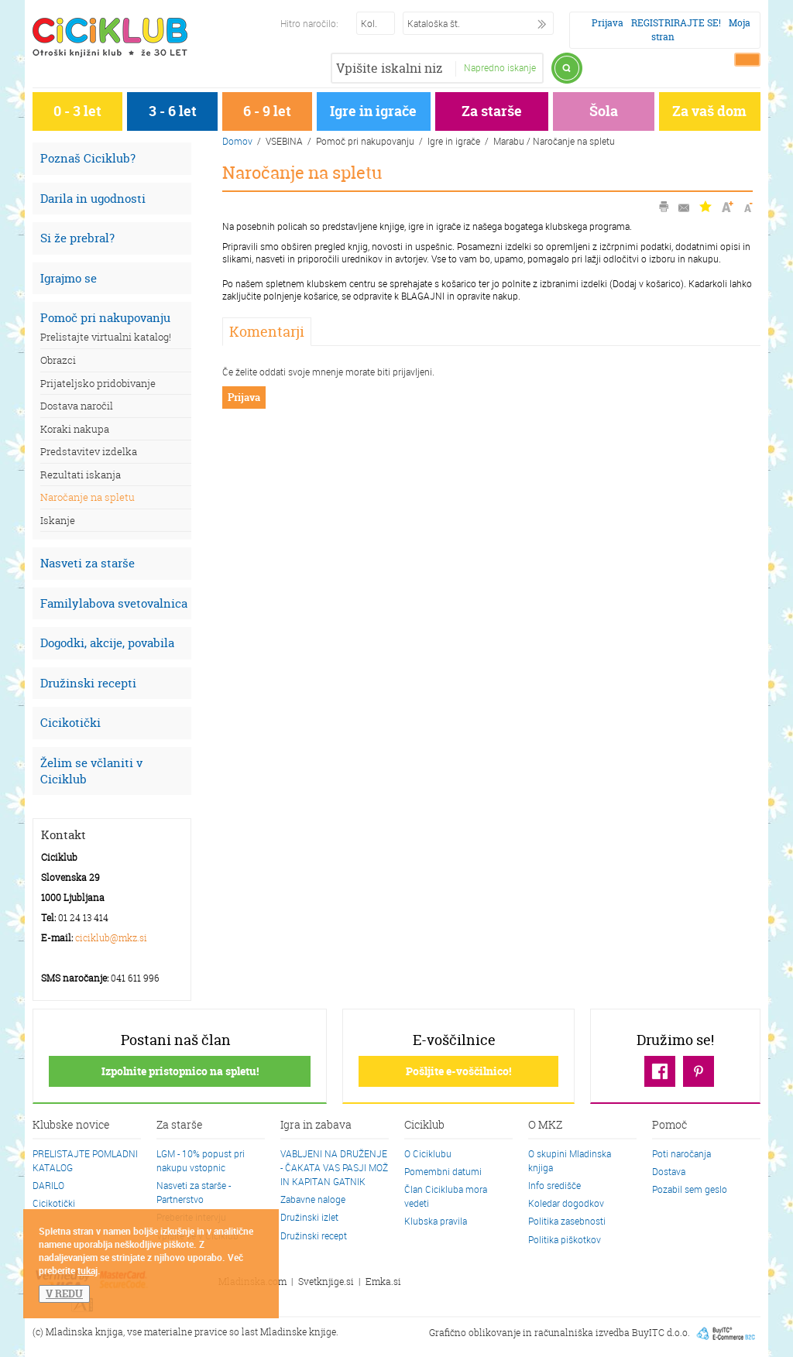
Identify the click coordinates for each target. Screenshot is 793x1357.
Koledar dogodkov (566, 1203)
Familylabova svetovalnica (113, 603)
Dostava (668, 1171)
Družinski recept (313, 1235)
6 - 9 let (267, 111)
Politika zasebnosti (567, 1221)
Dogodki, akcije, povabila (107, 643)
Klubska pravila (435, 1221)
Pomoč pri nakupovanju (105, 318)
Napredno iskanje (500, 67)
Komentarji (266, 331)
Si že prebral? (77, 238)
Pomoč (669, 1125)
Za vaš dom (709, 111)
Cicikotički (70, 722)
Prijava (607, 22)
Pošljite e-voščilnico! (458, 1071)
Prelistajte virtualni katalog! (105, 337)
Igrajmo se (68, 278)
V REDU (64, 1293)
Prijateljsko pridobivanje (98, 383)
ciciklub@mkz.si (111, 937)
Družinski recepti (88, 683)
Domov (237, 141)
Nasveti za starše (87, 563)
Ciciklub (424, 1125)
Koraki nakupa (74, 429)
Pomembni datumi (443, 1171)
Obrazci (58, 360)
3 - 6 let (173, 111)
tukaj (87, 1270)
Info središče (554, 1185)
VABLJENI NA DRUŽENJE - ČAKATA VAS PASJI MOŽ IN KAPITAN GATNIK (334, 1167)
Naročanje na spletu (87, 497)
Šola (603, 111)
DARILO (48, 1185)
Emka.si (383, 1281)
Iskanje (57, 520)
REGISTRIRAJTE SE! (676, 22)
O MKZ (545, 1125)
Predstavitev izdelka (88, 451)
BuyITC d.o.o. (661, 1332)
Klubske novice (71, 1125)
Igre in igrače (373, 111)
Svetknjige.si (326, 1281)
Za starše (492, 111)
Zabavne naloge (312, 1199)
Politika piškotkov (564, 1239)
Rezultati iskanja (80, 474)
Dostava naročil (76, 406)
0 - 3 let (77, 111)
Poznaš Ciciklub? (88, 158)
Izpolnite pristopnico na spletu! (180, 1071)
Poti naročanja (681, 1153)
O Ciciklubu (427, 1153)
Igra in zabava (316, 1125)
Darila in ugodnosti (93, 198)
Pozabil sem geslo (689, 1189)
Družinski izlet (309, 1217)
